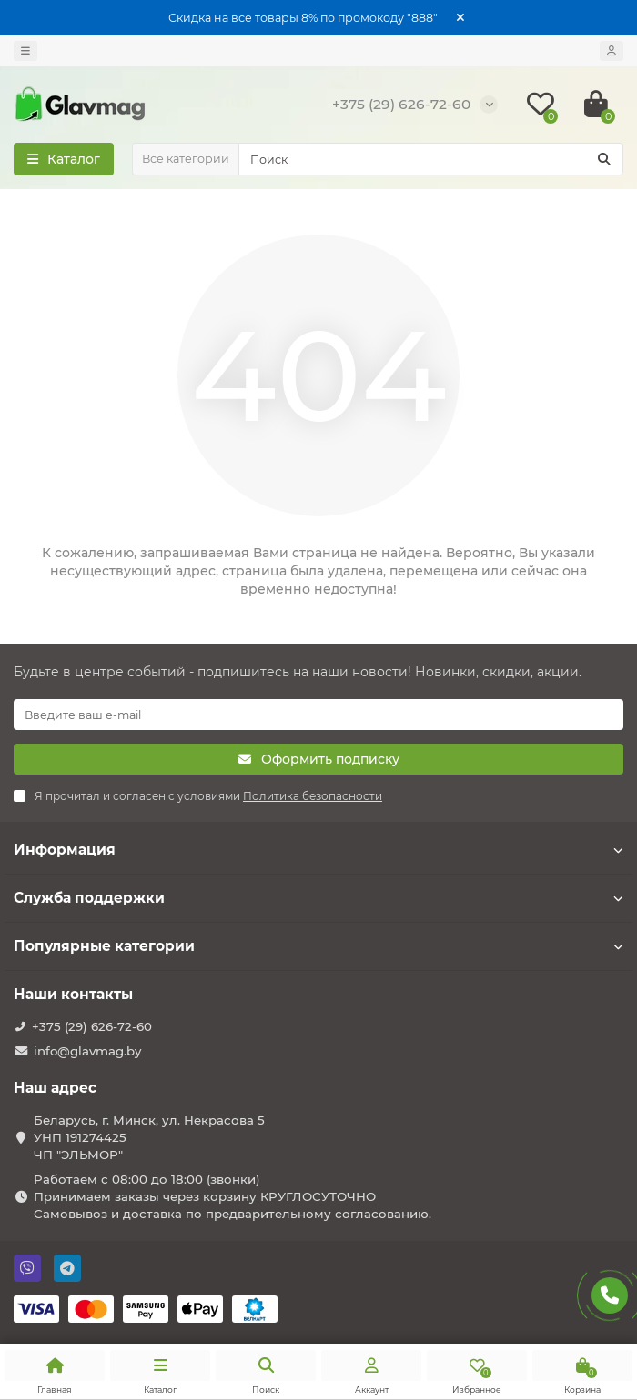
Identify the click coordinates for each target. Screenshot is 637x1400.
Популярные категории (318, 946)
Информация (318, 849)
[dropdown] (25, 51)
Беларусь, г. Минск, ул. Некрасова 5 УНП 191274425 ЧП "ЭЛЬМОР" (149, 1137)
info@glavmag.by (87, 1051)
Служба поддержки (318, 897)
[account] (611, 51)
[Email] (318, 714)
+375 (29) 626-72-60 (92, 1026)
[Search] (430, 159)
